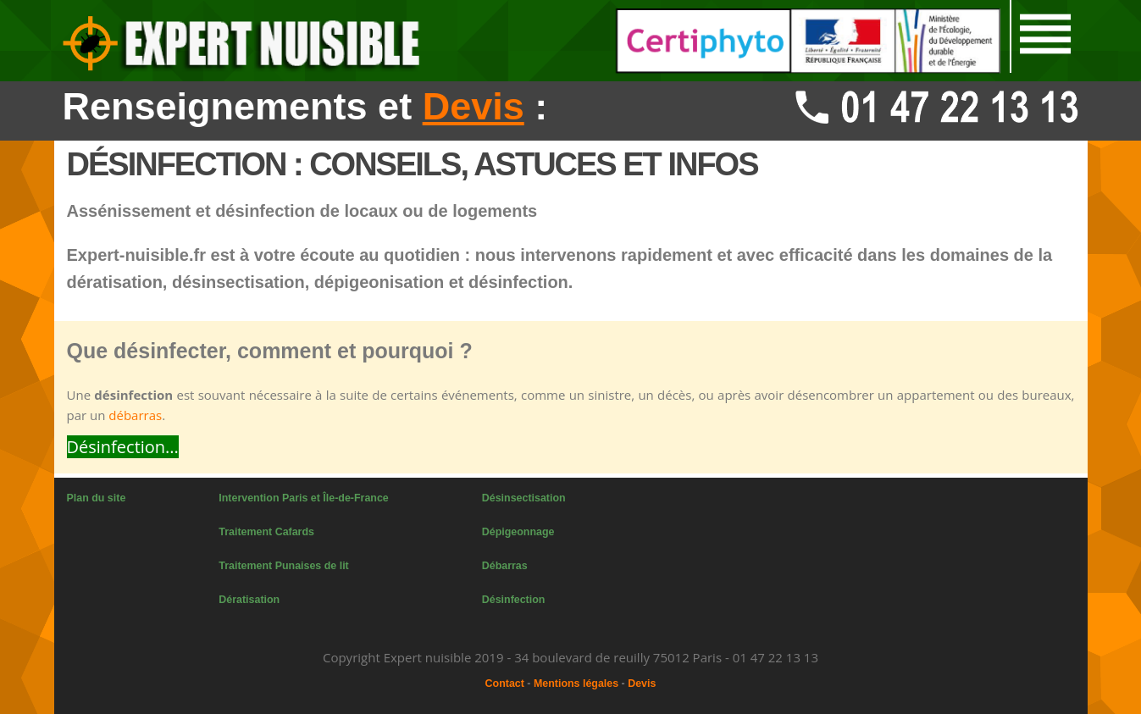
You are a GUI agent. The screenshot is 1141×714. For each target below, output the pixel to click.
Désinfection (514, 600)
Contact (504, 683)
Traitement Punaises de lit (283, 566)
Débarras (505, 566)
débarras (135, 415)
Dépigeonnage (518, 532)
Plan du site (96, 498)
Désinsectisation (524, 498)
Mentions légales (576, 683)
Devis (642, 683)
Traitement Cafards (266, 532)
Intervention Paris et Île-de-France (303, 498)
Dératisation (249, 600)
